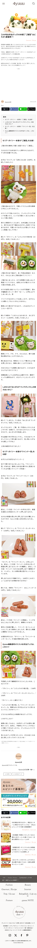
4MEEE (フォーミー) (10, 930)
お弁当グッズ (18, 774)
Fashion (9, 885)
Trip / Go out (9, 894)
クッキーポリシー (9, 928)
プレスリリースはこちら (8, 923)
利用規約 (5, 926)
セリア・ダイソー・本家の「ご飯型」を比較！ (19, 119)
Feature (9, 900)
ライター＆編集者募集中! (25, 930)
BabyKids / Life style (28, 895)
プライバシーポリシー (27, 926)
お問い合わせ (20, 923)
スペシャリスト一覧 (20, 928)
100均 (8, 774)
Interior (27, 889)
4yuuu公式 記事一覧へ (26, 770)
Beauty (28, 885)
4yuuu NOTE (28, 900)
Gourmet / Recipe (9, 889)
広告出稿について (30, 923)
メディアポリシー (14, 926)
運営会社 (29, 928)
